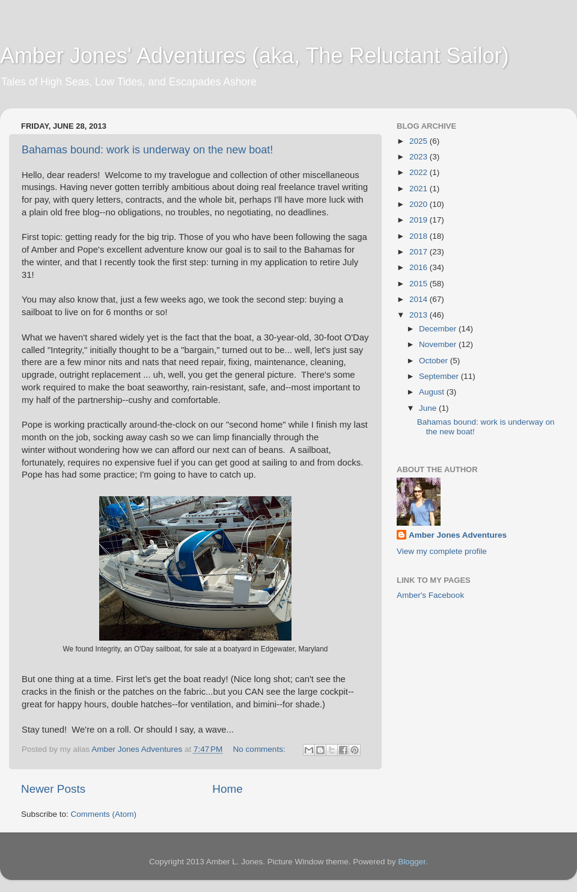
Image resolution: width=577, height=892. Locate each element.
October (434, 360)
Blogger (412, 861)
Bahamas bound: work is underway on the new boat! (147, 150)
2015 (419, 283)
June (429, 408)
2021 (419, 188)
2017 (419, 251)
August (433, 391)
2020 (419, 204)
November (439, 344)
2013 (419, 314)
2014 (419, 299)
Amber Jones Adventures (458, 535)
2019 (419, 219)
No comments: (260, 749)
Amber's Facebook (430, 595)
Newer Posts (53, 789)
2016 (419, 267)
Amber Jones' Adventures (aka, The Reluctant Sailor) (254, 55)
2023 (419, 156)
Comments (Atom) (104, 814)
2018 (419, 236)
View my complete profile (442, 551)
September (440, 376)
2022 (419, 172)
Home (227, 789)
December (439, 328)
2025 (419, 141)
